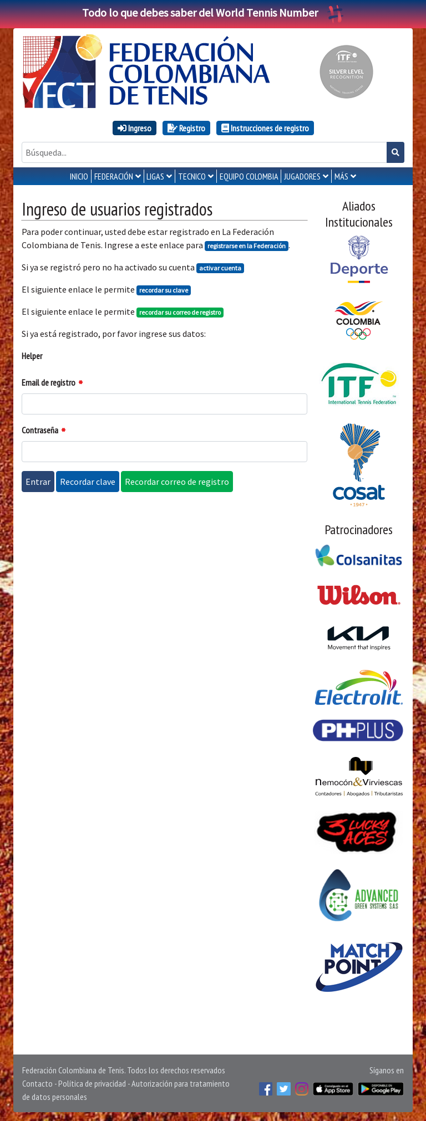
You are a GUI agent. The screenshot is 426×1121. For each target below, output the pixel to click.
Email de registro (48, 382)
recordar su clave (163, 290)
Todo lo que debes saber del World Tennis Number (213, 12)
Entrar (38, 481)
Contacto (37, 1083)
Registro (186, 128)
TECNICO (192, 176)
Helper (32, 355)
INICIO (79, 176)
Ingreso (134, 128)
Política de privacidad (92, 1083)
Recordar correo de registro (177, 481)
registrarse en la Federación (246, 246)
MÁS (341, 176)
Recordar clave (87, 481)
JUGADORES (302, 176)
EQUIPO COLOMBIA (249, 176)
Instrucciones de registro (265, 128)
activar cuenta (220, 268)
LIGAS (155, 176)
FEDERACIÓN (113, 176)
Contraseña (40, 430)
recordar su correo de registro (180, 312)
